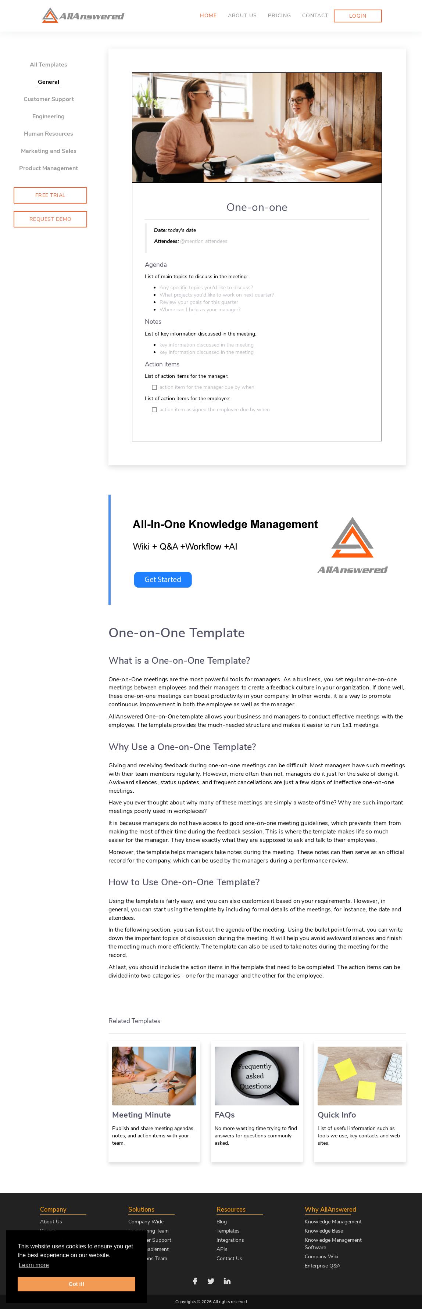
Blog (222, 1221)
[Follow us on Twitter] (211, 1280)
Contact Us (229, 1258)
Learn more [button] (34, 1265)
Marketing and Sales (48, 151)
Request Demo (50, 219)
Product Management (48, 168)
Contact (315, 15)
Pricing (279, 15)
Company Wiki (321, 1256)
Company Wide (146, 1221)
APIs (222, 1249)
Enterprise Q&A (322, 1265)
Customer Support (49, 99)
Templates (228, 1230)
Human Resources (48, 134)
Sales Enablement (148, 1249)
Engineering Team (148, 1230)
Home (208, 15)
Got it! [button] (76, 1284)
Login (357, 15)
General (48, 82)
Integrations (230, 1240)
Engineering (48, 116)
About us (242, 15)
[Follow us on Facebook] (195, 1280)
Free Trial (50, 195)
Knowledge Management (333, 1221)
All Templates (48, 65)
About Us (51, 1221)
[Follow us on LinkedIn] (227, 1280)
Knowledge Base (324, 1230)
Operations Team (147, 1258)
